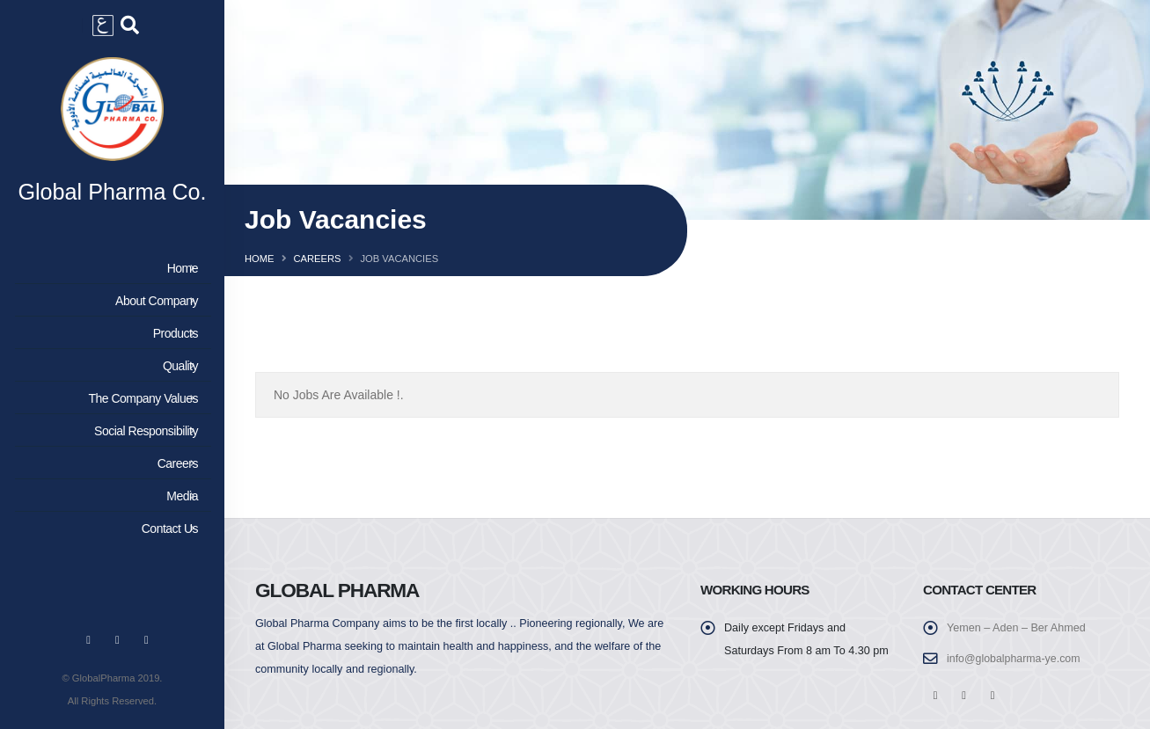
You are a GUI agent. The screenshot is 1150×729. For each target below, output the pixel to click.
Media (109, 498)
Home (109, 270)
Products (109, 335)
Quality (109, 367)
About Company (109, 302)
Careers (109, 465)
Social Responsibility (109, 432)
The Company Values (109, 400)
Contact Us (109, 530)
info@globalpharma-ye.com (1014, 658)
